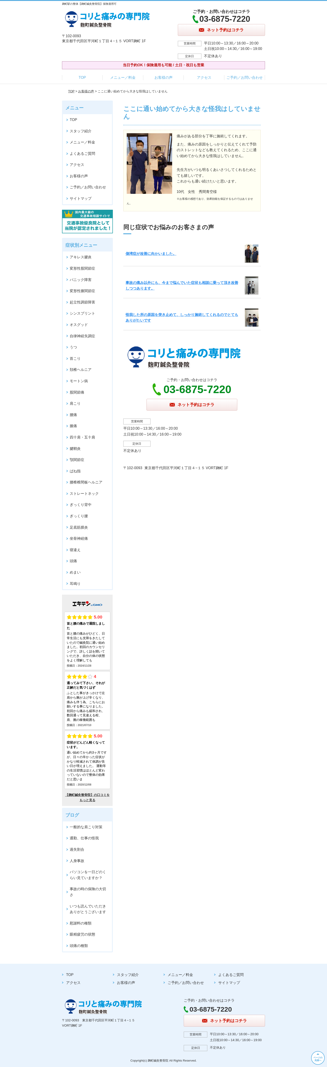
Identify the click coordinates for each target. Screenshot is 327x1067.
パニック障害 (81, 280)
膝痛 (73, 426)
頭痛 (73, 561)
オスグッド (79, 325)
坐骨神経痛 (79, 538)
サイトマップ (81, 198)
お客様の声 (163, 77)
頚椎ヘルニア (81, 370)
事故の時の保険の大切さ (88, 892)
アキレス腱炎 (81, 257)
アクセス (204, 77)
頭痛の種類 (79, 946)
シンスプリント (82, 313)
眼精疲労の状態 (82, 934)
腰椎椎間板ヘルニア (86, 482)
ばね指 (75, 471)
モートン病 (79, 381)
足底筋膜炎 (79, 527)
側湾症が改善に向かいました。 (151, 254)
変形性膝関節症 (82, 291)
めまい (75, 572)
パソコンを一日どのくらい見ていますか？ (88, 875)
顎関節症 (77, 460)
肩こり (75, 403)
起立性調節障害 (82, 302)
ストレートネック (84, 493)
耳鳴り (75, 584)
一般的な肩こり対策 (86, 827)
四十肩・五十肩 (82, 437)
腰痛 (73, 415)
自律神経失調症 (82, 336)
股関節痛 (77, 392)
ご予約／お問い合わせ (244, 77)
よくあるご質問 (82, 153)
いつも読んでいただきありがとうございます (88, 909)
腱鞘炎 (75, 449)
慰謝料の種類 (81, 923)
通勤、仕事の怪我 (84, 838)
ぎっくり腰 (79, 516)
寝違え (75, 550)
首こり (75, 358)
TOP (82, 77)
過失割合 (77, 849)
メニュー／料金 (123, 77)
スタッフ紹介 (81, 131)
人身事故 (77, 861)
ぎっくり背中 (81, 505)
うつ (73, 347)
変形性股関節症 (82, 268)
